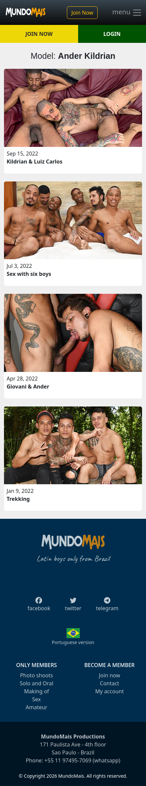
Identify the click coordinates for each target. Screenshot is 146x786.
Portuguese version (73, 642)
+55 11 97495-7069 (67, 760)
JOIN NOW (39, 34)
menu (127, 13)
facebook (38, 606)
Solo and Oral (36, 683)
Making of (36, 691)
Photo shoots (36, 675)
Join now (109, 675)
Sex (36, 699)
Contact (109, 683)
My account (109, 691)
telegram (107, 606)
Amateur (36, 707)
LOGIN (112, 34)
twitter (73, 606)
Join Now (82, 12)
